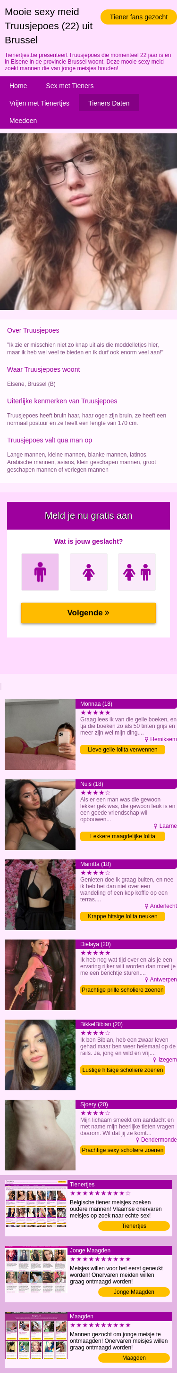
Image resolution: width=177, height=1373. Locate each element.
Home (18, 86)
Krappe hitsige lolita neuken (122, 916)
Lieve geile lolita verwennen (122, 749)
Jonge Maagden (134, 1292)
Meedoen (23, 120)
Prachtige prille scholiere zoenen (122, 990)
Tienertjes (134, 1226)
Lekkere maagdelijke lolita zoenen (122, 837)
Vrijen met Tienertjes (39, 103)
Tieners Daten (108, 103)
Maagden (134, 1358)
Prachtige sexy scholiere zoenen (123, 1150)
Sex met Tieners (69, 86)
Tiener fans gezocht (139, 17)
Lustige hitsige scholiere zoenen (123, 1070)
